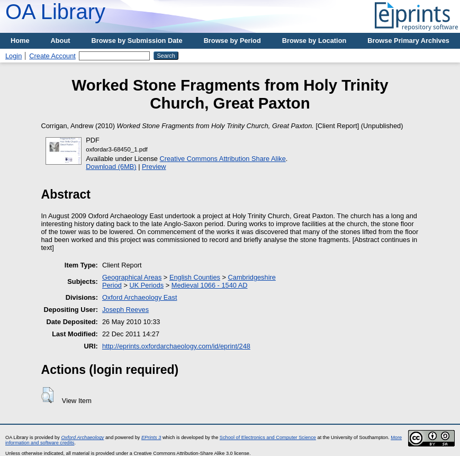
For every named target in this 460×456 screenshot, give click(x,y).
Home (20, 40)
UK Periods (146, 285)
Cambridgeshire (252, 277)
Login (13, 56)
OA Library (55, 11)
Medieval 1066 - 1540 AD (210, 285)
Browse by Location (314, 40)
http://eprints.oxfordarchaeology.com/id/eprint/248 (176, 346)
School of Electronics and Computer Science (268, 437)
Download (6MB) (111, 167)
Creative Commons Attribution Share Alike (223, 159)
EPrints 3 (151, 437)
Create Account (52, 56)
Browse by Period (232, 40)
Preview (154, 167)
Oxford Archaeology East (139, 297)
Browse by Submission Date (137, 40)
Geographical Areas (131, 277)
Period (112, 285)
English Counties (194, 277)
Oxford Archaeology (82, 437)
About (60, 40)
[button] (47, 395)
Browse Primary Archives (408, 40)
